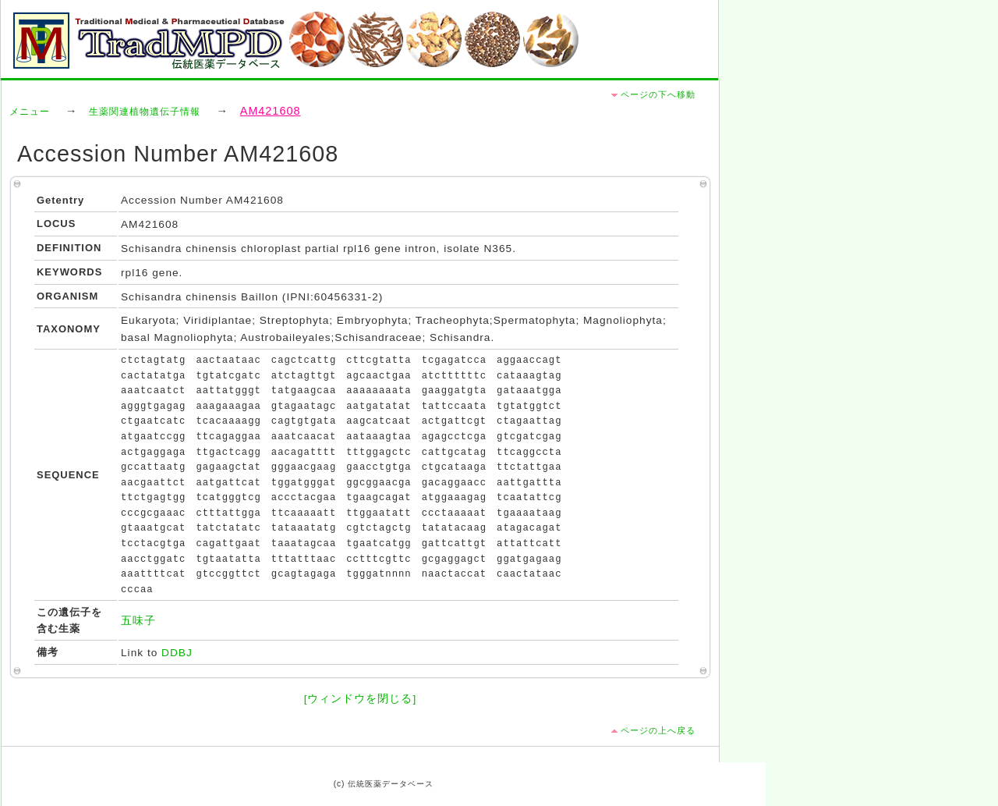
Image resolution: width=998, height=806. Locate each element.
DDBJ (177, 653)
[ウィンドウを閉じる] (360, 699)
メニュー (29, 111)
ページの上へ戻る (658, 730)
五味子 (138, 621)
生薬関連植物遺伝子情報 (144, 111)
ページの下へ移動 (658, 94)
